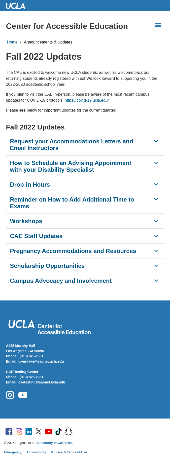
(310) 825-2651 (31, 377)
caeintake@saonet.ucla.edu (41, 361)
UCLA (18, 5)
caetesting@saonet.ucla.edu (41, 382)
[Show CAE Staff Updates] (156, 236)
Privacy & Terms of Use (69, 452)
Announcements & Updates (48, 42)
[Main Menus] (158, 25)
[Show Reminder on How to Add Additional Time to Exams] (156, 199)
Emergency (12, 452)
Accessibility (36, 452)
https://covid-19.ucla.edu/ (87, 100)
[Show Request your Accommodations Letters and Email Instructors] (156, 141)
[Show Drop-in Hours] (156, 184)
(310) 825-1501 (31, 356)
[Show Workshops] (156, 221)
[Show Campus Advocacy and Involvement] (156, 281)
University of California (54, 443)
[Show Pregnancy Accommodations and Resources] (156, 251)
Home (12, 42)
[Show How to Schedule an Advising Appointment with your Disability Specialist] (156, 163)
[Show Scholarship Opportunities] (156, 266)
